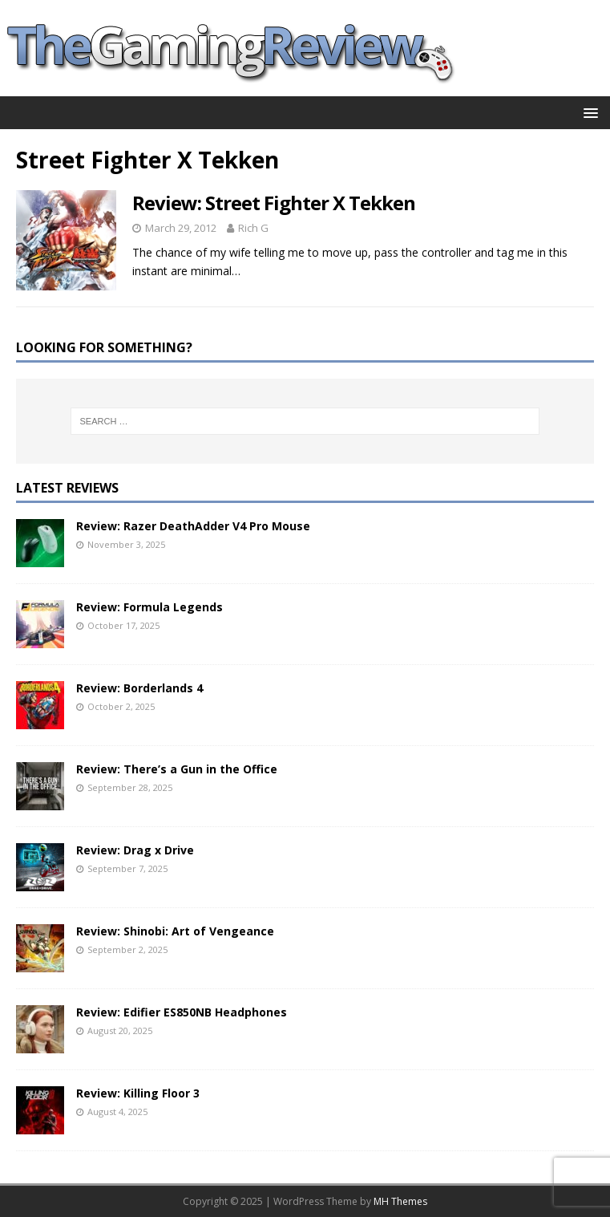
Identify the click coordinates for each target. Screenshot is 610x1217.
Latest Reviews (67, 488)
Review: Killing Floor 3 (138, 1093)
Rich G (253, 228)
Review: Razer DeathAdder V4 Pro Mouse (193, 525)
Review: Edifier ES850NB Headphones (181, 1012)
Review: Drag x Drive (135, 850)
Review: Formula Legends (149, 607)
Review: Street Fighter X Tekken (273, 202)
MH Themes (400, 1201)
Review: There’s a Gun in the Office (176, 769)
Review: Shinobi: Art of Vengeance (175, 931)
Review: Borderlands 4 (139, 688)
